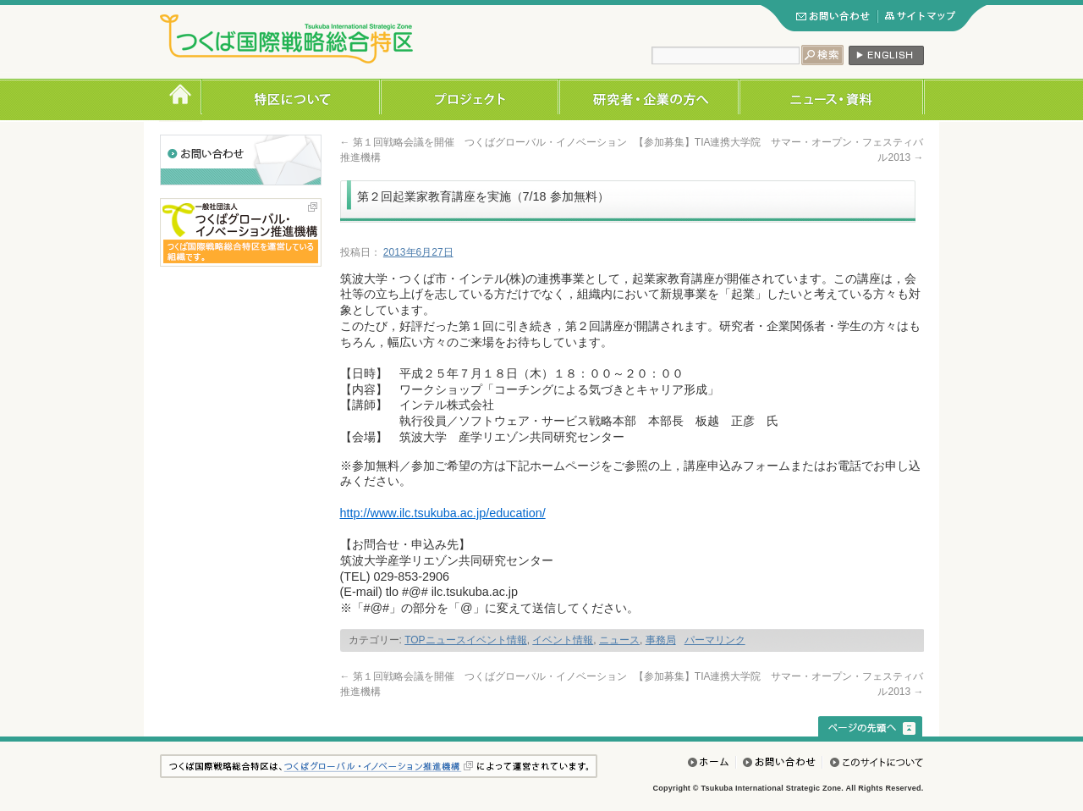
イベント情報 (562, 640)
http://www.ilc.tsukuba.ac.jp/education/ (443, 513)
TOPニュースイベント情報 (465, 640)
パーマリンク (714, 640)
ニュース (619, 640)
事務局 (661, 640)
